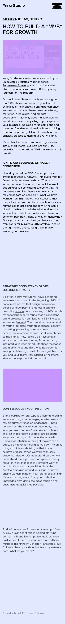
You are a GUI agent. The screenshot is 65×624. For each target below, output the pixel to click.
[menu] (57, 6)
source (20, 318)
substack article (39, 440)
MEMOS (9, 22)
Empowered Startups (16, 88)
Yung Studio (14, 6)
